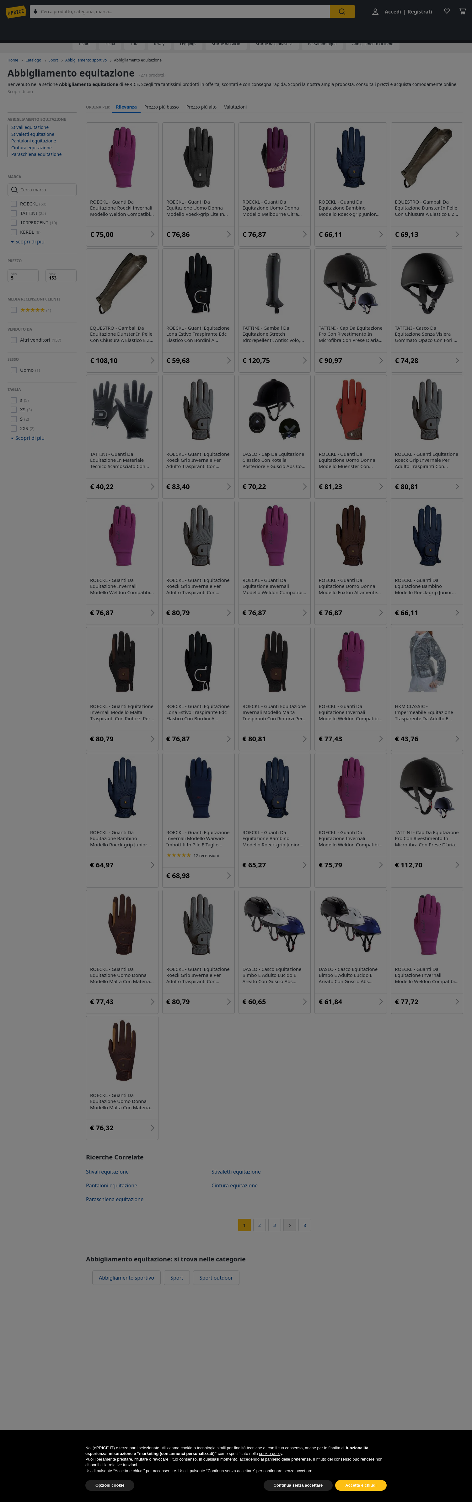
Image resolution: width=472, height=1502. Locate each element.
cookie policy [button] (270, 1467)
